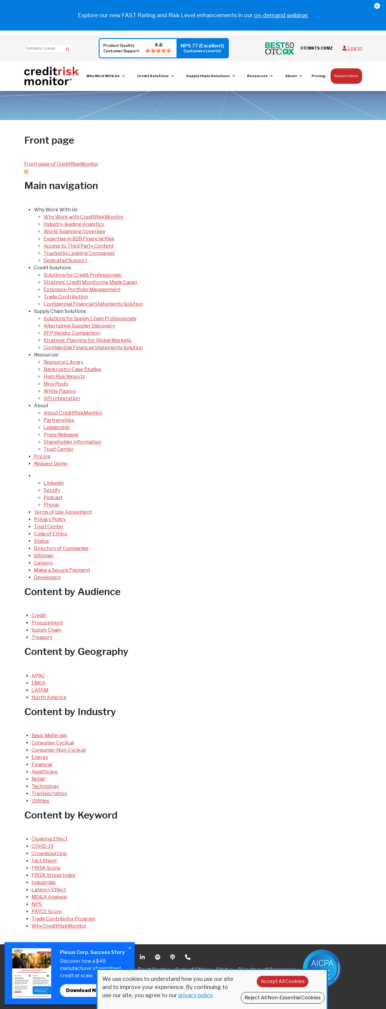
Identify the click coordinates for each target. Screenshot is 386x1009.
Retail (38, 779)
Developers (47, 577)
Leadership (57, 427)
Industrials (43, 882)
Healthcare (44, 772)
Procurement (47, 623)
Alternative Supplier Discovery (79, 326)
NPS (36, 904)
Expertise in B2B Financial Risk (79, 239)
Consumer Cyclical (52, 743)
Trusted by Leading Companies (79, 253)
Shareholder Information (72, 442)
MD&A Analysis (49, 897)
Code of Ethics (50, 534)
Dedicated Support (65, 260)
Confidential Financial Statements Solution (93, 304)
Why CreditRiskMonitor (59, 926)
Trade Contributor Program (63, 919)
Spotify (52, 490)
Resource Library (63, 362)
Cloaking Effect (49, 839)
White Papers (60, 391)
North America (48, 697)
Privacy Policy (50, 519)
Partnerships (59, 420)
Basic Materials (49, 735)
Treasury (41, 637)
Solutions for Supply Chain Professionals (90, 318)
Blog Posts (56, 384)
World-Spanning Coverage (74, 231)
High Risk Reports (64, 376)
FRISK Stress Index (53, 875)
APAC (38, 676)
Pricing (318, 76)
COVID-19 (42, 846)
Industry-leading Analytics (74, 224)
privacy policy (195, 995)
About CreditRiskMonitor (73, 413)
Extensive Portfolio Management (82, 289)
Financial (41, 764)
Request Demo (346, 76)
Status (41, 541)
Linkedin (54, 483)
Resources (257, 76)
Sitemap (43, 555)
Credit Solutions (153, 76)
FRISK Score (46, 868)
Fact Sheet (44, 861)
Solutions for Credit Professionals (82, 275)
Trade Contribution (66, 297)
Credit (38, 615)
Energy (39, 757)
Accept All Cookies (283, 981)
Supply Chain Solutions (208, 76)
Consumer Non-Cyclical (58, 750)
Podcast (53, 497)
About (291, 76)
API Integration (62, 398)
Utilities (40, 801)
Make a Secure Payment (62, 570)
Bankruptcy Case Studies (72, 369)
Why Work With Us (103, 76)
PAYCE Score (46, 911)
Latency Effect (48, 890)
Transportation (49, 793)
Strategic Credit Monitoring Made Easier (91, 282)
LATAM (39, 690)
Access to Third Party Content (79, 246)
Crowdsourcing (49, 853)
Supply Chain (46, 630)
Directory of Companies (61, 548)
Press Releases (61, 435)
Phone (51, 505)
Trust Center (59, 449)
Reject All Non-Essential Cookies (283, 998)
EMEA (38, 683)
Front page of (61, 164)
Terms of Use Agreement (63, 512)
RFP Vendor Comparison (72, 333)
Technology (45, 786)
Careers (43, 563)
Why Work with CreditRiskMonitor (84, 217)
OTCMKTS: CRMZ (316, 48)
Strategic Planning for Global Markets (87, 340)
